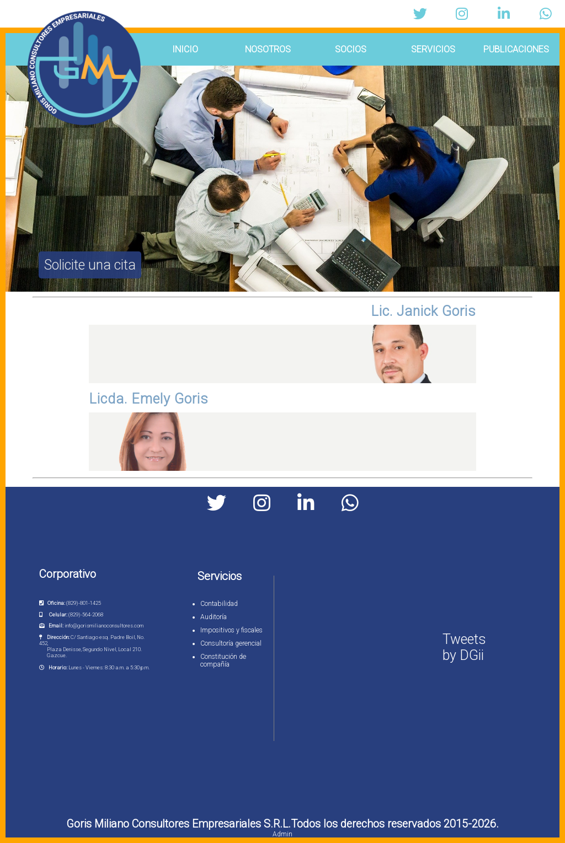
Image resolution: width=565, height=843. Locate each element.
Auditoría (213, 617)
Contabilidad (219, 604)
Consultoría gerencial (231, 643)
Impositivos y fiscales (231, 630)
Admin (282, 834)
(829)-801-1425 (83, 603)
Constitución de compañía (223, 660)
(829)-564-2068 (85, 614)
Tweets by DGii (464, 647)
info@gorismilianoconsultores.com (104, 625)
